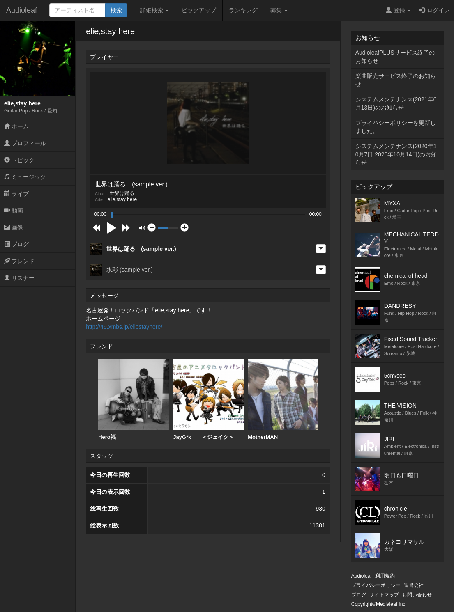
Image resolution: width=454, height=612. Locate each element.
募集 (279, 10)
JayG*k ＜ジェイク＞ (208, 399)
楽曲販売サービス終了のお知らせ (395, 80)
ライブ (16, 193)
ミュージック (25, 177)
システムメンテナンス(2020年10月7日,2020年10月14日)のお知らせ (396, 154)
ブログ (16, 244)
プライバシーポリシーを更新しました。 (395, 126)
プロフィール (25, 143)
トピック (19, 160)
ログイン (434, 10)
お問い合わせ (417, 595)
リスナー (19, 278)
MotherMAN (283, 399)
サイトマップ (384, 595)
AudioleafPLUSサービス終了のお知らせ (395, 56)
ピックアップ (199, 10)
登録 (398, 10)
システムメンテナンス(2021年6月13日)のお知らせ (396, 103)
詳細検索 (154, 10)
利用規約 (385, 576)
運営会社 (414, 585)
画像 (13, 227)
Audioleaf (21, 10)
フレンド (19, 261)
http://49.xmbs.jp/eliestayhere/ (124, 326)
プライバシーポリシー (376, 585)
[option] (133, 399)
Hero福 (133, 399)
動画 (13, 210)
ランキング (243, 10)
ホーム (16, 126)
